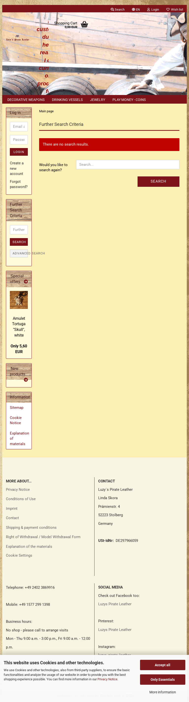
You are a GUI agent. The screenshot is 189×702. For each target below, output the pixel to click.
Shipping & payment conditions (31, 527)
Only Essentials (163, 680)
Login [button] (153, 9)
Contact (12, 518)
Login (19, 152)
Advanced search (20, 253)
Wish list (174, 9)
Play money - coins (129, 100)
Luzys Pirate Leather (114, 604)
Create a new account (17, 168)
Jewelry (97, 100)
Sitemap (16, 407)
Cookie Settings (19, 555)
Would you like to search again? (53, 167)
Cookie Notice (16, 420)
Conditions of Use (21, 499)
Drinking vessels (67, 100)
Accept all (162, 665)
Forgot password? (19, 184)
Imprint (11, 508)
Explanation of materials (19, 438)
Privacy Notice (107, 679)
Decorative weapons (26, 100)
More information (162, 692)
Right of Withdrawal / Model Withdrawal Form (43, 537)
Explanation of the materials (29, 546)
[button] (135, 8)
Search (158, 181)
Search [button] (118, 9)
